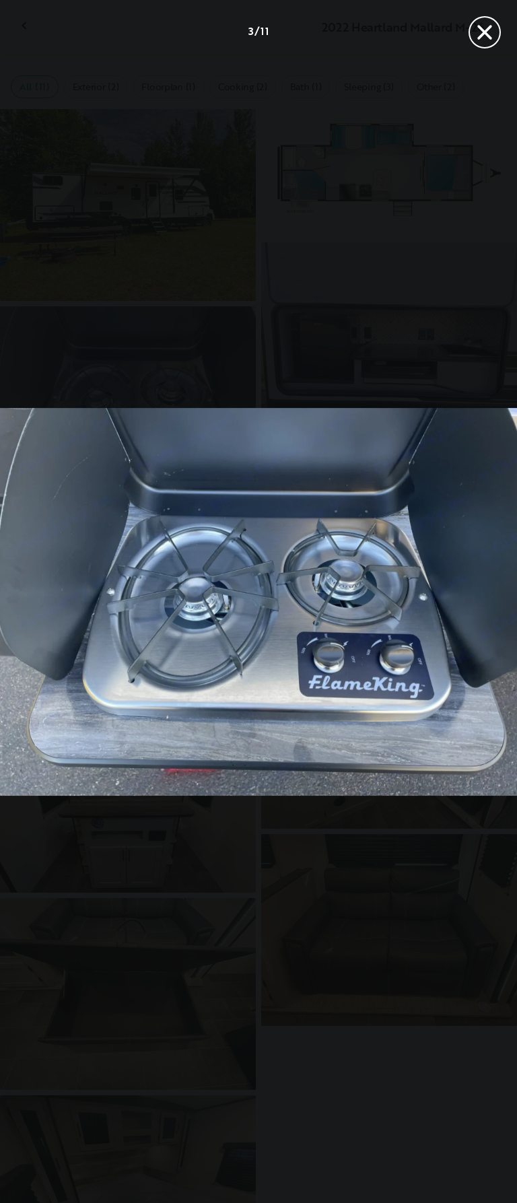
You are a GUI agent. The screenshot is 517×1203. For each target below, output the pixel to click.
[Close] (485, 32)
